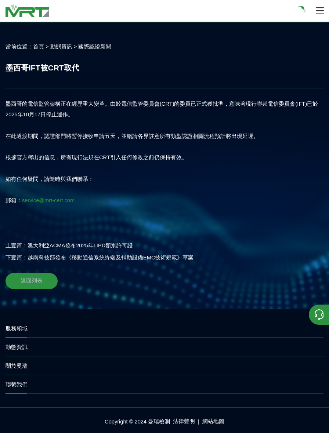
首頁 (38, 47)
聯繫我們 (17, 384)
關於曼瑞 (17, 366)
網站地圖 (213, 421)
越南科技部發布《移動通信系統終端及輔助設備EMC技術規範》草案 (111, 258)
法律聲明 (184, 421)
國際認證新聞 (94, 47)
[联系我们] (319, 315)
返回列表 (32, 281)
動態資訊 (61, 47)
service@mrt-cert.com (48, 200)
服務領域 (17, 328)
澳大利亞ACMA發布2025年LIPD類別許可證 (80, 245)
